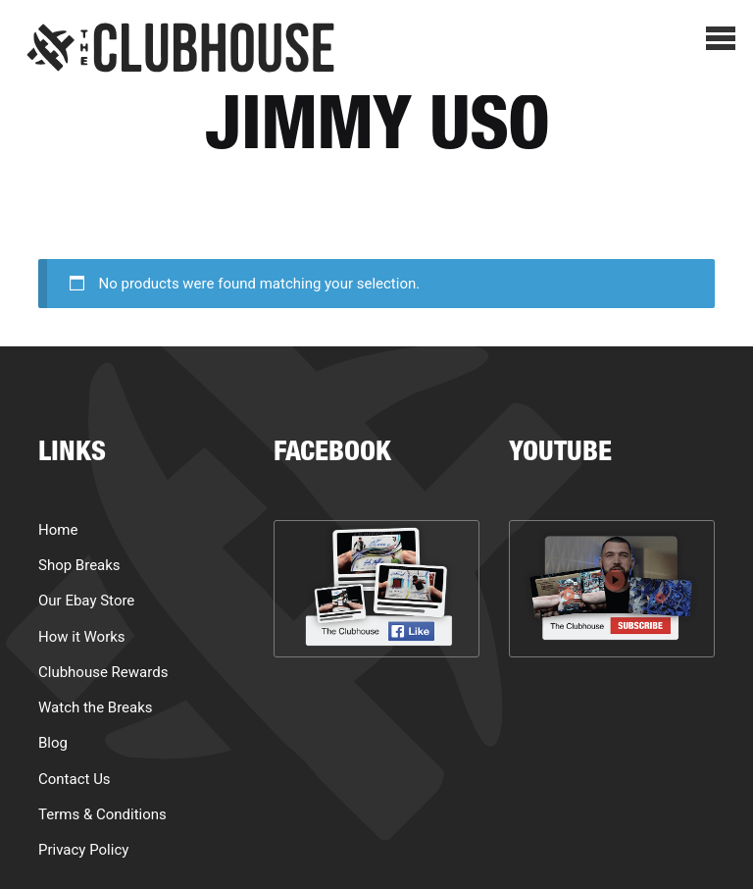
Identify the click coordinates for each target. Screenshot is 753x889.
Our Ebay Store (86, 600)
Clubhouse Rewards (103, 672)
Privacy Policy (83, 850)
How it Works (82, 637)
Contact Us (74, 779)
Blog (53, 743)
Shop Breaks (79, 565)
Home (57, 530)
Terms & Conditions (102, 814)
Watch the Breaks (95, 707)
